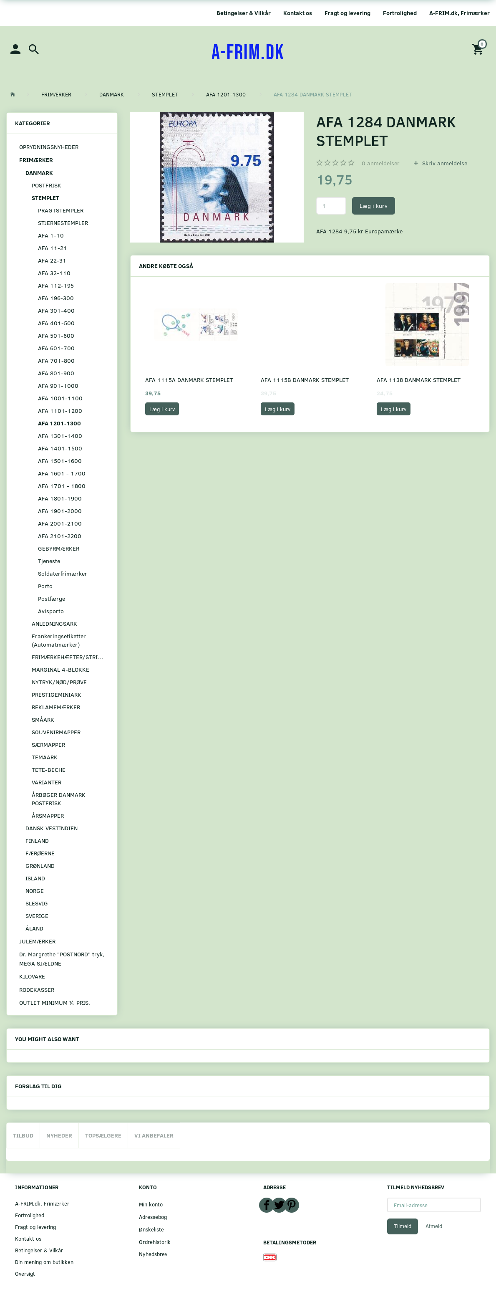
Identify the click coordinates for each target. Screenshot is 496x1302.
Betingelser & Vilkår (244, 13)
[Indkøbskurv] (479, 48)
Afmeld (434, 1226)
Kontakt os (297, 13)
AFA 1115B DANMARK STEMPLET (305, 380)
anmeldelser (381, 163)
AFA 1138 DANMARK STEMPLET (419, 380)
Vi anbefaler (154, 1135)
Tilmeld (402, 1226)
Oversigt (25, 1273)
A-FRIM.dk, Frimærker (459, 13)
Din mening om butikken (44, 1261)
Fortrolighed (400, 13)
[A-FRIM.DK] (248, 53)
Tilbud (23, 1135)
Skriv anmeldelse (443, 163)
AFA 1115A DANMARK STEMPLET (189, 380)
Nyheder (59, 1135)
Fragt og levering (347, 13)
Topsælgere (103, 1135)
